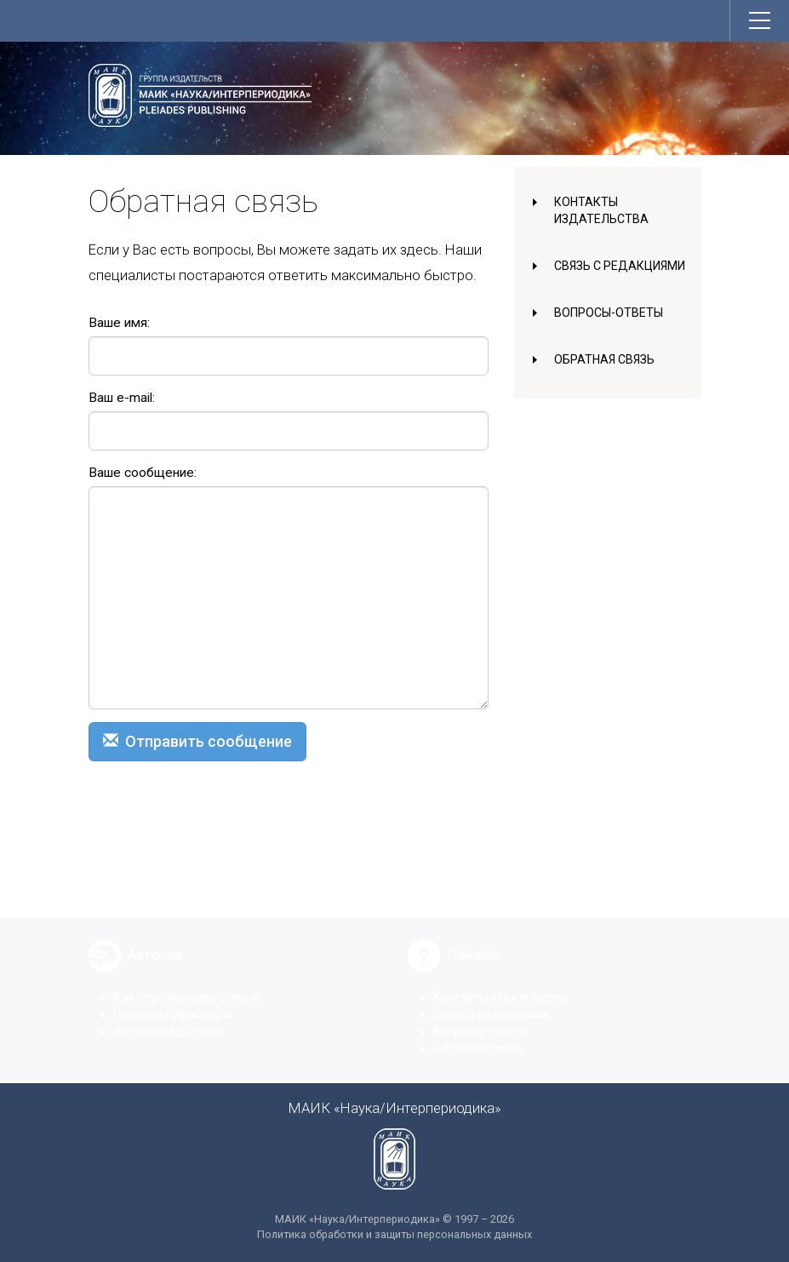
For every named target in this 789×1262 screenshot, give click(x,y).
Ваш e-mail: (122, 397)
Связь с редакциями (619, 265)
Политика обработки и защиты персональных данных (394, 1234)
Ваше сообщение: (143, 472)
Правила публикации (173, 1005)
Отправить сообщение (197, 741)
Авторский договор (169, 1022)
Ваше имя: (119, 322)
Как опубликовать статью (187, 988)
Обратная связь (604, 359)
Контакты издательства (501, 988)
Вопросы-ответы (608, 312)
